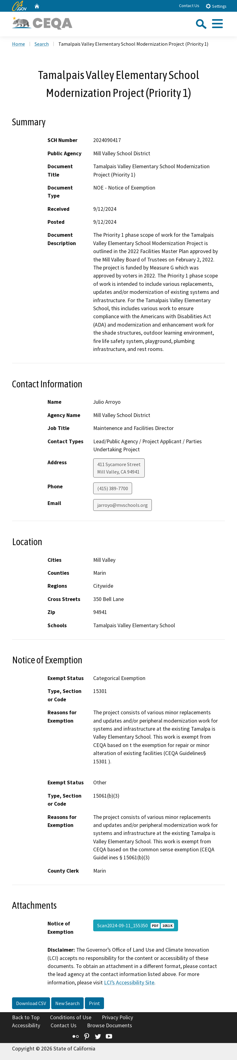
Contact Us (189, 5)
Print (94, 1003)
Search (42, 44)
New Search (67, 1003)
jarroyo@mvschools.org (122, 505)
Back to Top (26, 1017)
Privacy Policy (117, 1017)
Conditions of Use (70, 1017)
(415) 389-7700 (112, 488)
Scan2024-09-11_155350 (135, 925)
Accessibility (26, 1025)
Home (18, 44)
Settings (216, 6)
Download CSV (31, 1003)
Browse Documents (109, 1025)
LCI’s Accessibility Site (129, 982)
